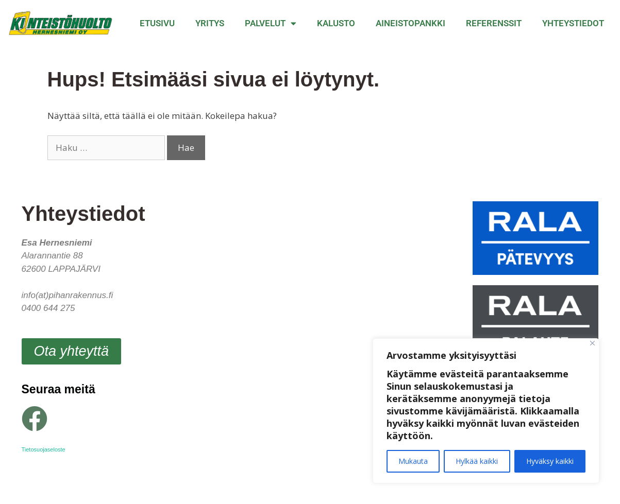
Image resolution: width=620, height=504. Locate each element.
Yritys (209, 23)
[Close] (592, 343)
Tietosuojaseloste (43, 449)
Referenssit (494, 23)
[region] (486, 410)
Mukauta (413, 461)
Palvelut (270, 23)
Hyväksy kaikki (550, 461)
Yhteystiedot (573, 23)
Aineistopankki (410, 23)
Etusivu (157, 23)
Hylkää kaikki (477, 461)
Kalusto (336, 23)
